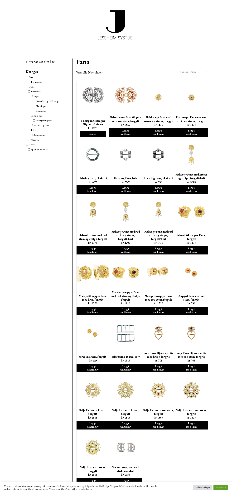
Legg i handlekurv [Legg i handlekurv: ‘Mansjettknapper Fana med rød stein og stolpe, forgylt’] (125, 313)
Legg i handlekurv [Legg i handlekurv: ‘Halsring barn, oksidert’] (93, 190)
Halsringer (41, 105)
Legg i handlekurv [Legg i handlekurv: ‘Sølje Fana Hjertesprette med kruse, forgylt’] (158, 371)
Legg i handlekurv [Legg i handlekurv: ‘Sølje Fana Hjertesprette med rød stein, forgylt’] (191, 371)
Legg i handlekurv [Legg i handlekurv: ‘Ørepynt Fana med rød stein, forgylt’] (191, 313)
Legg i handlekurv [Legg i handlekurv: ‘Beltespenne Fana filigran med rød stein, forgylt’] (125, 132)
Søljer (36, 96)
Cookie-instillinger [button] (202, 487)
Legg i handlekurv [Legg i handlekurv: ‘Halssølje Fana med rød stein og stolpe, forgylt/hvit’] (125, 252)
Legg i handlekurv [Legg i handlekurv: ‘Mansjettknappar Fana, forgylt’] (191, 252)
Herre (31, 144)
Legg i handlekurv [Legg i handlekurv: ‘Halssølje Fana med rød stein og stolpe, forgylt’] (93, 252)
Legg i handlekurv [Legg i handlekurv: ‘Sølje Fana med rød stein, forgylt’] (158, 429)
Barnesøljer (36, 81)
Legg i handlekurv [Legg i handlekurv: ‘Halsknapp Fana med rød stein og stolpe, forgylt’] (191, 132)
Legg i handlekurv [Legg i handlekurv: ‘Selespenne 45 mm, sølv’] (125, 371)
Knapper (38, 115)
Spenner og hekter (42, 125)
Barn (31, 76)
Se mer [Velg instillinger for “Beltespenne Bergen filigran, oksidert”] (93, 134)
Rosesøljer (41, 110)
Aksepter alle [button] (220, 487)
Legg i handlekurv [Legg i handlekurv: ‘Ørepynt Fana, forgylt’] (93, 371)
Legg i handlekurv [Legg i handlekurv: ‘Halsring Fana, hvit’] (125, 190)
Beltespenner (40, 134)
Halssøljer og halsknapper (48, 101)
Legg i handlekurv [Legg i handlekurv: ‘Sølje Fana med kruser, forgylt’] (93, 429)
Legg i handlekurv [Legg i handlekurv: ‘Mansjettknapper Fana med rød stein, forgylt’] (158, 313)
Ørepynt (35, 139)
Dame (31, 86)
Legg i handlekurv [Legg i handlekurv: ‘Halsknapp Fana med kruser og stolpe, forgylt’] (158, 132)
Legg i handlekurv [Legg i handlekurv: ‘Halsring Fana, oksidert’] (158, 190)
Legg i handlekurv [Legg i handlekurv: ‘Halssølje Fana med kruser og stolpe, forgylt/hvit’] (191, 190)
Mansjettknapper (44, 120)
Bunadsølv (36, 91)
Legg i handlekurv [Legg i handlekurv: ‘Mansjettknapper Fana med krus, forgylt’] (93, 313)
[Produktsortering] (192, 71)
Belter (34, 130)
